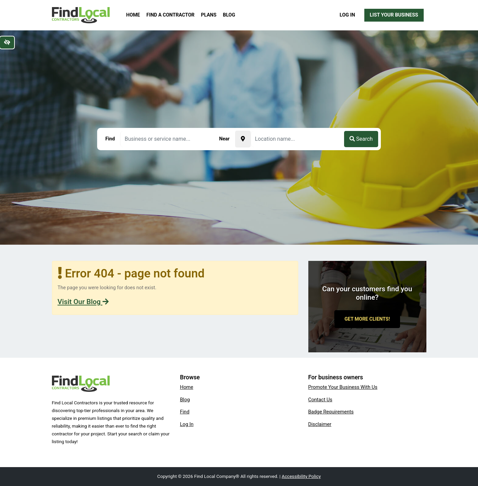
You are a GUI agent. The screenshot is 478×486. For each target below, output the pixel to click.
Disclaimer (320, 424)
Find (185, 412)
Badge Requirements (331, 412)
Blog (229, 15)
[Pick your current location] (243, 139)
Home (133, 15)
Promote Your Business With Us (342, 387)
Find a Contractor (170, 15)
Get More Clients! (367, 319)
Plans (209, 15)
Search (361, 139)
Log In (347, 15)
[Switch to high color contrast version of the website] (7, 42)
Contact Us (320, 400)
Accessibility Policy (301, 476)
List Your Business (394, 15)
